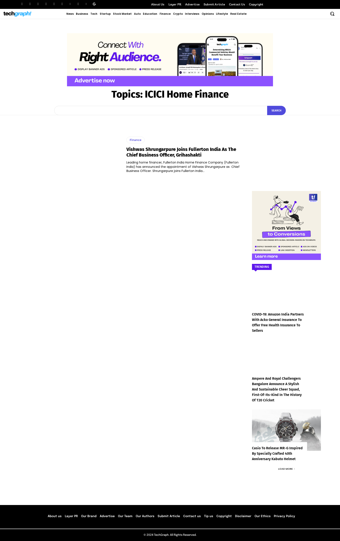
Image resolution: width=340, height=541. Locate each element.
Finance (135, 140)
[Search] (276, 110)
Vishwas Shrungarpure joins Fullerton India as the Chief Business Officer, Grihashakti (181, 152)
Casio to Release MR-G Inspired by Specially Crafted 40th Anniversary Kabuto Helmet (277, 453)
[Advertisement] (286, 146)
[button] (332, 13)
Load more (286, 469)
